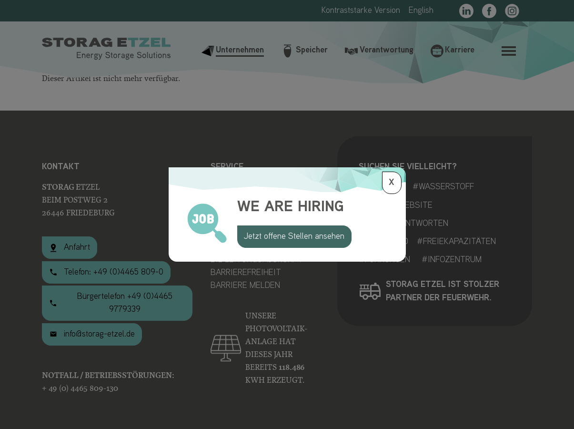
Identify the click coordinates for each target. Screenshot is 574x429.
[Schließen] (392, 183)
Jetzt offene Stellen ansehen (294, 237)
